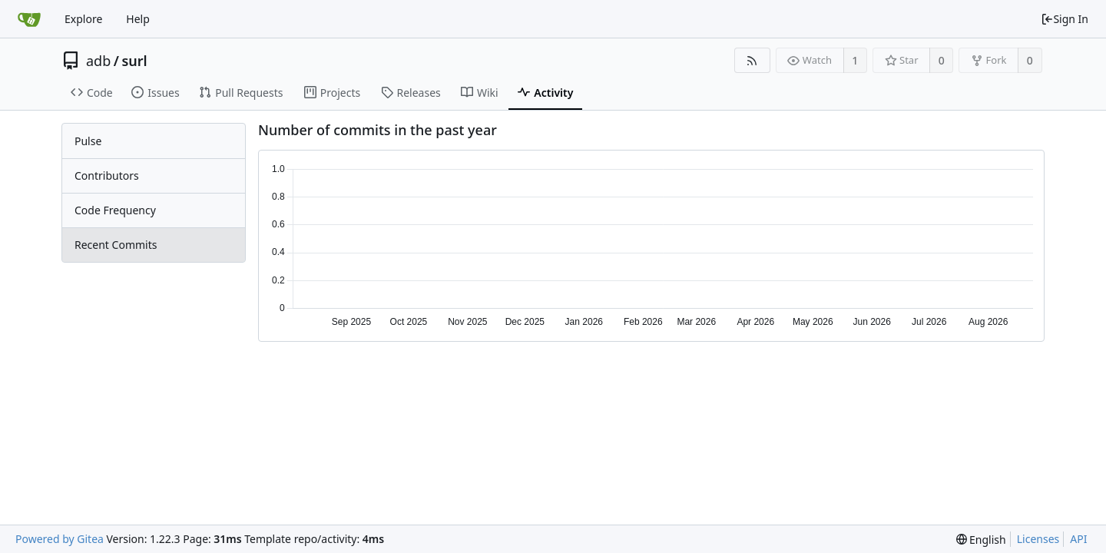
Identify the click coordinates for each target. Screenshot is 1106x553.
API (1078, 538)
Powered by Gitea (59, 538)
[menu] (981, 539)
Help (138, 19)
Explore (83, 19)
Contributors (107, 175)
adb (98, 60)
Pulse (88, 141)
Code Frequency (115, 210)
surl (134, 60)
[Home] (29, 19)
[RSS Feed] (752, 60)
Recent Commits (116, 244)
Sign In (1064, 19)
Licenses (1038, 538)
